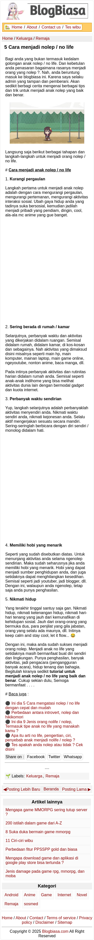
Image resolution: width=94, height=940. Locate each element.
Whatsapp (73, 757)
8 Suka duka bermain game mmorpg (38, 832)
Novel (82, 895)
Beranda (51, 789)
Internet (64, 895)
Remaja (52, 776)
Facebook (36, 757)
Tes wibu (72, 27)
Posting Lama (74, 789)
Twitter (54, 757)
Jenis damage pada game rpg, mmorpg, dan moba (45, 873)
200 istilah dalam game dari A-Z (34, 823)
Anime (29, 895)
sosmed (31, 904)
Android (11, 895)
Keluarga (34, 776)
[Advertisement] (47, 270)
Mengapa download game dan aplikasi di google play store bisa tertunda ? (42, 860)
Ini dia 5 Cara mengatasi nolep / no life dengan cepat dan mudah (42, 705)
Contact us (51, 27)
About (32, 27)
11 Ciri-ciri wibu (19, 840)
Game (46, 895)
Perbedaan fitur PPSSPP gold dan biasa (41, 849)
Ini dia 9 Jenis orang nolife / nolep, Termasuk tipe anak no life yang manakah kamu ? (42, 726)
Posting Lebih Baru (23, 789)
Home (17, 27)
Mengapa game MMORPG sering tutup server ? (46, 812)
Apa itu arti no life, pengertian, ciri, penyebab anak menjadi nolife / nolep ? (40, 737)
